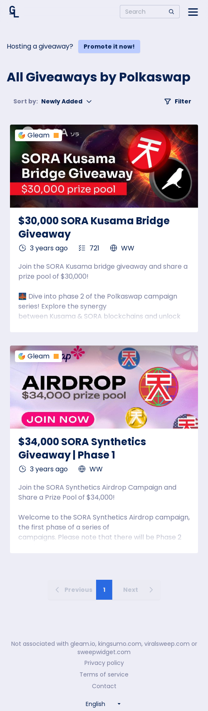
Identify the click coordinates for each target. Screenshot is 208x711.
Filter (177, 101)
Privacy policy (104, 663)
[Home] (14, 11)
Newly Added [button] (52, 101)
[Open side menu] (193, 11)
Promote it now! (109, 46)
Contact (104, 686)
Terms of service (104, 674)
